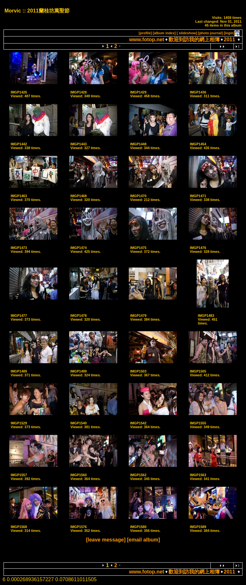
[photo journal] (210, 33)
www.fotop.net (146, 39)
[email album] (143, 539)
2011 (229, 39)
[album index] (164, 33)
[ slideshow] (187, 33)
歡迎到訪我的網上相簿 (194, 39)
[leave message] (106, 539)
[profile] (145, 33)
